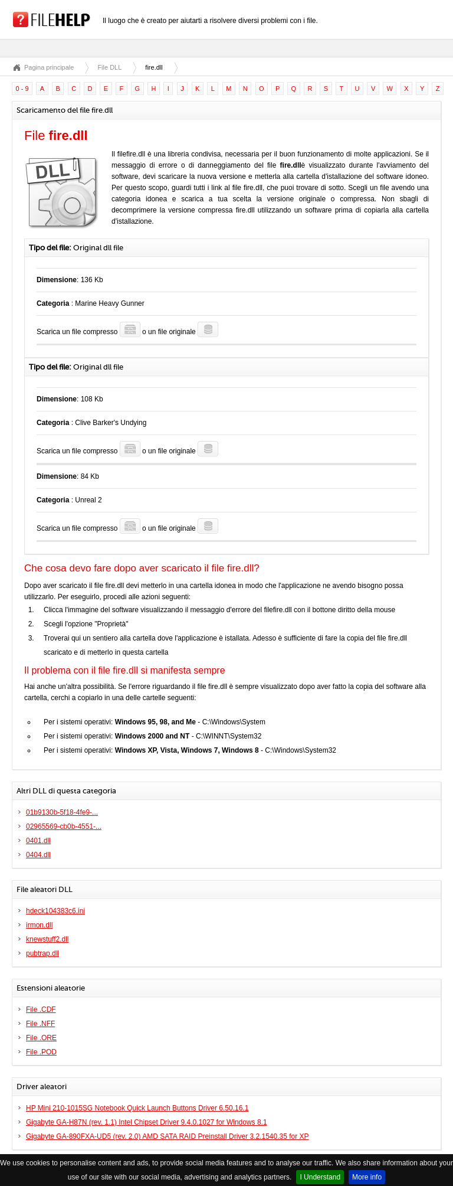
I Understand (320, 1177)
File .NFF (40, 1024)
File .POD (41, 1052)
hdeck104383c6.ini (55, 911)
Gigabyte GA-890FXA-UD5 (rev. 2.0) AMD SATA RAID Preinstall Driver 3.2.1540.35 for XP (167, 1136)
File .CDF (41, 1009)
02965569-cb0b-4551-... (63, 826)
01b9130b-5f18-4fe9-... (62, 812)
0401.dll (38, 841)
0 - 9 (22, 88)
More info (367, 1177)
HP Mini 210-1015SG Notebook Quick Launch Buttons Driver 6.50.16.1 (137, 1108)
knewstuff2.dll (47, 939)
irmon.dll (39, 925)
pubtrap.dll (42, 953)
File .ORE (41, 1038)
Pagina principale (49, 67)
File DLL (109, 67)
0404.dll (38, 855)
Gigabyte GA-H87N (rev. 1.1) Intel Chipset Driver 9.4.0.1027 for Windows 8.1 (146, 1122)
